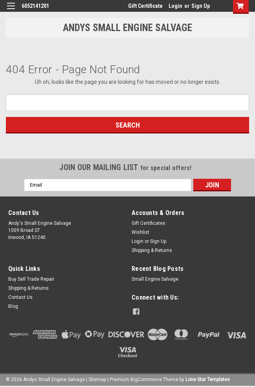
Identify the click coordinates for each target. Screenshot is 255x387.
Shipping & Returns (152, 250)
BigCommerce (146, 379)
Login (175, 6)
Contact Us (20, 297)
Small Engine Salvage (155, 279)
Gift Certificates (148, 223)
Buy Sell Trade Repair (31, 279)
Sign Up (200, 6)
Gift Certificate (145, 6)
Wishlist (140, 232)
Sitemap (97, 379)
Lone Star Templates (207, 379)
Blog (13, 306)
